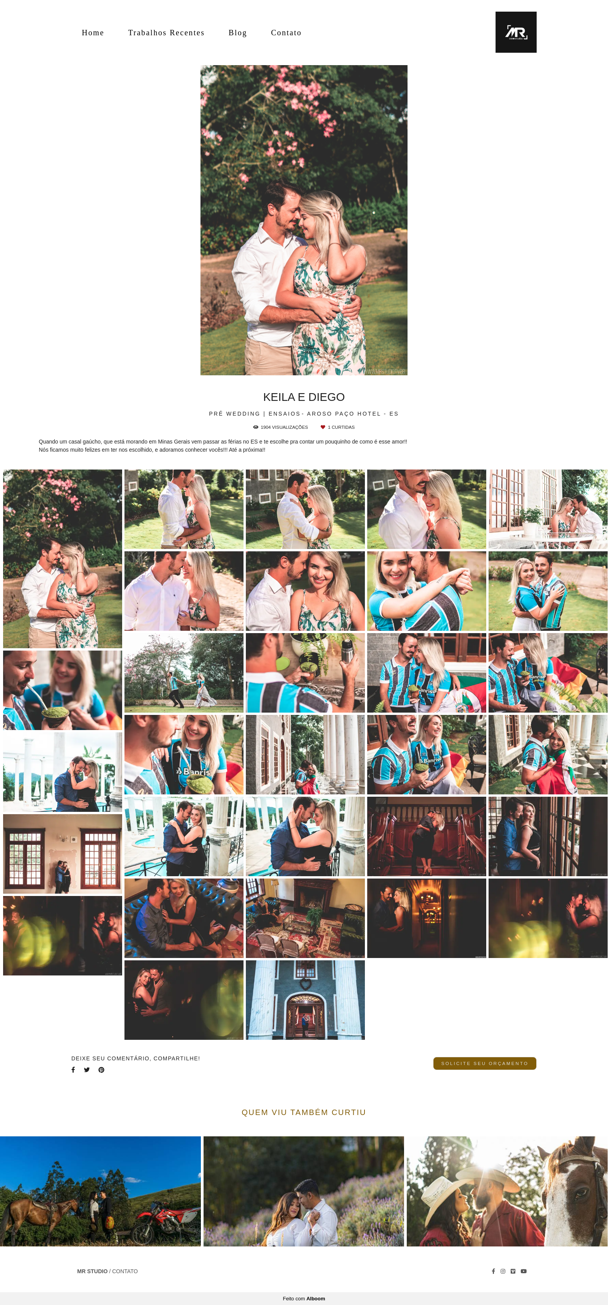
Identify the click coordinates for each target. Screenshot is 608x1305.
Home (93, 32)
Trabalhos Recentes (166, 32)
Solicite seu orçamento (485, 1063)
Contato (286, 32)
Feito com (304, 1299)
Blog (238, 32)
